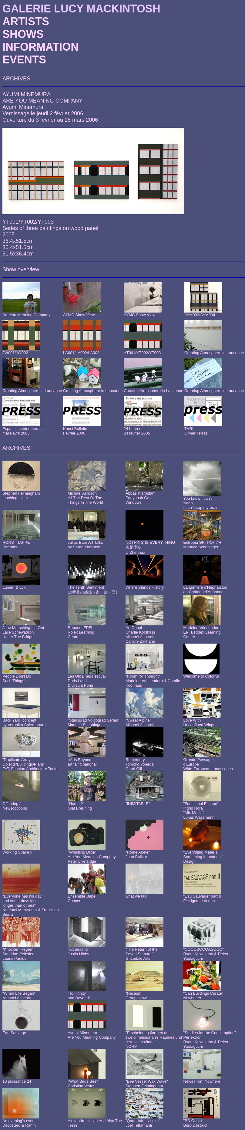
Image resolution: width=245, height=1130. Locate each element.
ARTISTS (25, 21)
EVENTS (24, 59)
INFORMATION (40, 47)
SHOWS (23, 34)
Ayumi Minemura (22, 107)
